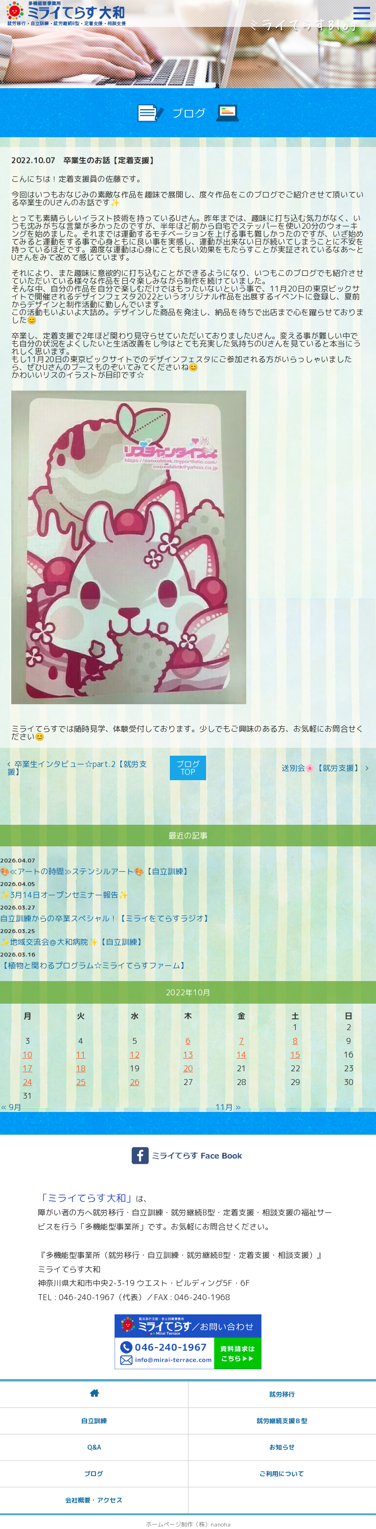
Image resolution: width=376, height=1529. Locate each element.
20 (188, 1064)
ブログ (93, 1469)
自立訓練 (94, 1416)
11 (81, 1050)
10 (27, 1050)
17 (27, 1064)
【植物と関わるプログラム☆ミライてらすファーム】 (94, 961)
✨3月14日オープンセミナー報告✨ (64, 891)
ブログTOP (188, 766)
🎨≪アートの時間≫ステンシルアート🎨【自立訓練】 (95, 867)
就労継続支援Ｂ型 (282, 1416)
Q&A (94, 1443)
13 (188, 1050)
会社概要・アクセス (93, 1496)
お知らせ (282, 1443)
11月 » (228, 1103)
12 (135, 1050)
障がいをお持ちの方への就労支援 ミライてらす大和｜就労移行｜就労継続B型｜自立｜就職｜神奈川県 (66, 13)
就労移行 (282, 1390)
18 (81, 1064)
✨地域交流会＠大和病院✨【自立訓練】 (72, 938)
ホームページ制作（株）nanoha (188, 1520)
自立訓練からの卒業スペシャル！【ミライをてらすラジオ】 (106, 914)
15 (295, 1050)
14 (241, 1050)
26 (135, 1078)
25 (81, 1078)
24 (27, 1078)
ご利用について (281, 1469)
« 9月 (11, 1103)
